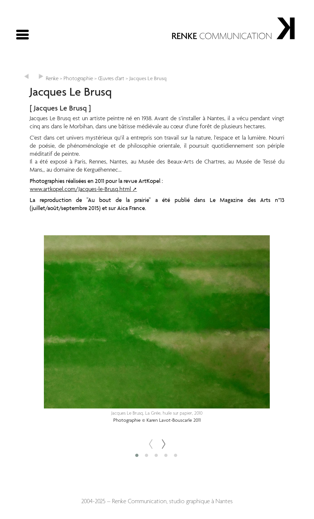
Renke (52, 78)
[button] (138, 455)
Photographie (78, 78)
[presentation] (151, 444)
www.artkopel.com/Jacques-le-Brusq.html (80, 189)
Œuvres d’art (111, 78)
